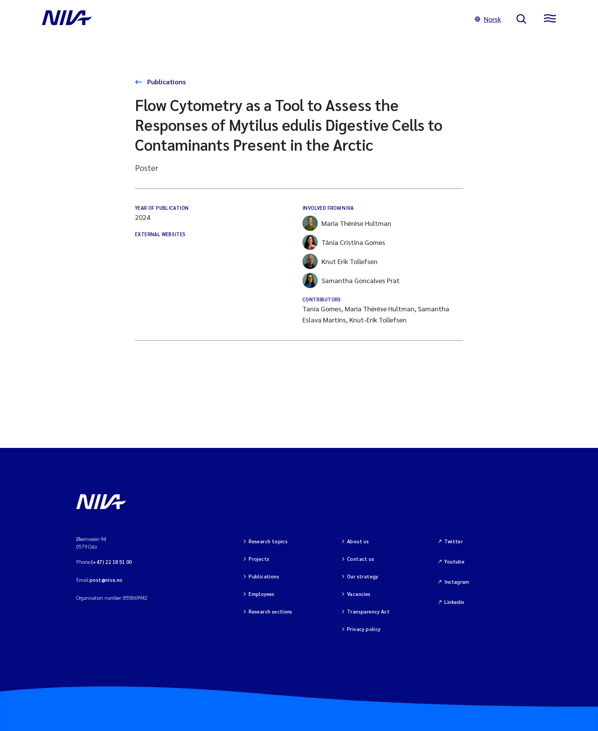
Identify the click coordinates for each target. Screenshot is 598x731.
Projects (259, 558)
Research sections (271, 611)
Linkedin (454, 602)
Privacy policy (363, 629)
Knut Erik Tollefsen (340, 261)
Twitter (453, 541)
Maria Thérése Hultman (346, 223)
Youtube (454, 561)
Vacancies (359, 594)
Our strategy (362, 576)
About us (358, 541)
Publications (166, 81)
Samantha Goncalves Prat (351, 280)
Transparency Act (368, 611)
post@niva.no (106, 579)
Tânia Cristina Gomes (343, 242)
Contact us (360, 558)
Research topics (268, 541)
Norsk (488, 18)
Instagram (456, 581)
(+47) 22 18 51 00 (111, 562)
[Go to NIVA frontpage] (251, 19)
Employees (262, 594)
